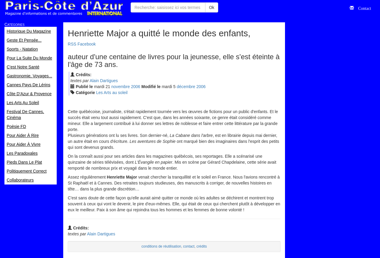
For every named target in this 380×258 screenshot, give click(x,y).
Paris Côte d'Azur (63, 8)
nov (120, 86)
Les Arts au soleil (112, 92)
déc (186, 86)
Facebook (86, 44)
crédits (202, 246)
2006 (135, 86)
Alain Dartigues (104, 80)
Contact (362, 7)
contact (188, 246)
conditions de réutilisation (161, 246)
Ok (211, 7)
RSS (72, 44)
